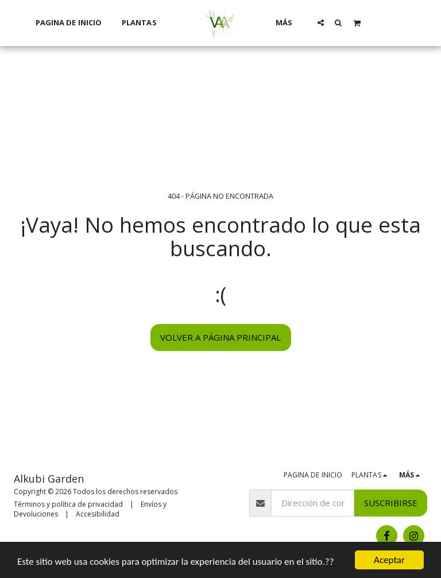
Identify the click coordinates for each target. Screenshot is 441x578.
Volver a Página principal (220, 337)
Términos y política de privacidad (68, 504)
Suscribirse (390, 502)
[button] (320, 22)
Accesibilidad (97, 514)
